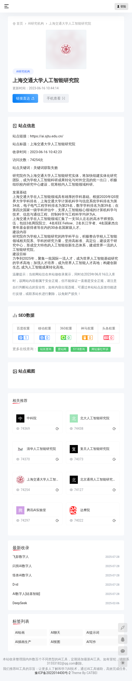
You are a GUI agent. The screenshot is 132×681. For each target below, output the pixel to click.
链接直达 (25, 98)
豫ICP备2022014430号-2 (52, 673)
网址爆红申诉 (100, 349)
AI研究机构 (36, 23)
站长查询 (45, 349)
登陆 (121, 6)
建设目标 (19, 254)
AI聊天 (55, 632)
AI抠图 (55, 642)
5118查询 (79, 349)
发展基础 (19, 192)
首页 (19, 23)
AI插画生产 (23, 642)
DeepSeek (20, 603)
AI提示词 (92, 632)
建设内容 (19, 232)
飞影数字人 (21, 556)
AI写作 (91, 642)
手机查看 (56, 98)
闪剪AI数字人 (22, 566)
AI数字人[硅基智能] (26, 594)
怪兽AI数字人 (22, 575)
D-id (15, 584)
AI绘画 (20, 632)
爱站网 (62, 349)
